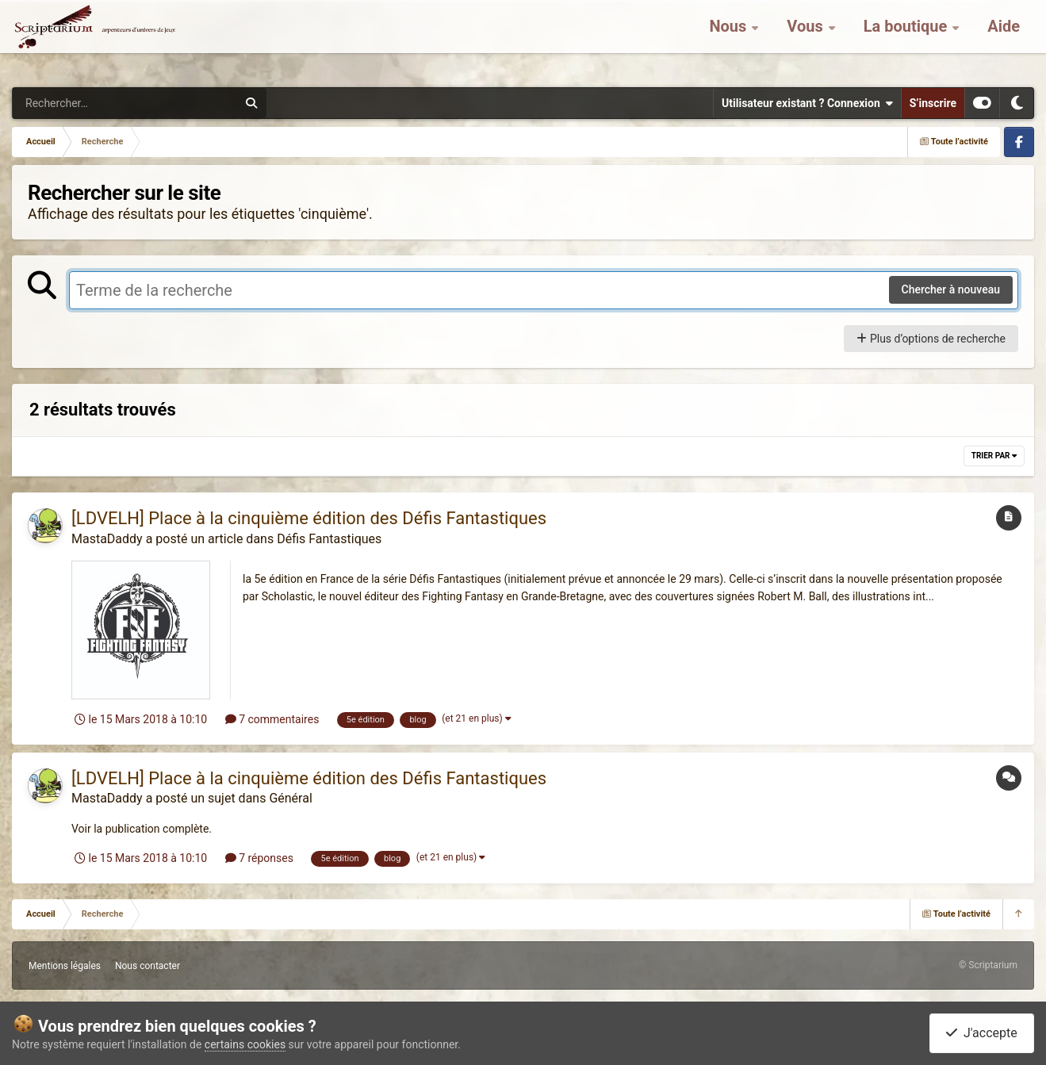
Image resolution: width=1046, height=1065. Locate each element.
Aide (1003, 39)
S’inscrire (933, 103)
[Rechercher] (82, 103)
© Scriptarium (988, 965)
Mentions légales (65, 965)
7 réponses (259, 858)
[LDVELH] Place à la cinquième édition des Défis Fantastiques (308, 518)
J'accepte (981, 1032)
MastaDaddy (107, 538)
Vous (806, 39)
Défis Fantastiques (329, 538)
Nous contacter (147, 965)
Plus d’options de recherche (931, 338)
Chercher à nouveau (951, 289)
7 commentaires (272, 719)
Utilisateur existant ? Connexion (807, 103)
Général (290, 798)
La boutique (908, 39)
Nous (729, 39)
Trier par (994, 455)
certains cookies (245, 1044)
